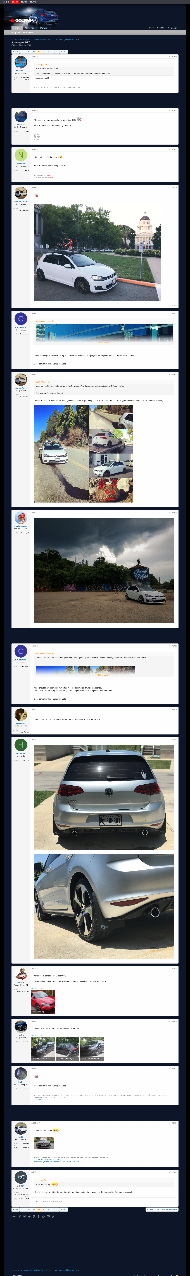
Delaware (25, 1042)
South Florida (24, 732)
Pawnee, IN (25, 533)
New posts (15, 33)
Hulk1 (20, 1082)
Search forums (27, 33)
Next (63, 52)
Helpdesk (20, 753)
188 (33, 52)
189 (38, 52)
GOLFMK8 (6, 2)
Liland (15, 45)
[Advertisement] (95, 100)
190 (43, 52)
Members (44, 28)
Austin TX (25, 760)
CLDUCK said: (41, 382)
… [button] (24, 52)
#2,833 (174, 1068)
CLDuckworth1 (21, 327)
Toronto (26, 131)
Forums (17, 28)
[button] (36, 28)
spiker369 (20, 723)
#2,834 (174, 1123)
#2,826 (174, 374)
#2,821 (174, 57)
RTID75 (20, 982)
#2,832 (174, 1021)
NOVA (27, 170)
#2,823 (174, 150)
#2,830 (174, 740)
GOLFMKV (33, 2)
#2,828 (174, 646)
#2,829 (174, 709)
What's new (29, 28)
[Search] (173, 27)
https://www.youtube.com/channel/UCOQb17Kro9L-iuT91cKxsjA (57, 1162)
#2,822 (174, 111)
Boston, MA (25, 77)
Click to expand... (104, 343)
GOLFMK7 (15, 2)
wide (21, 1137)
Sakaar (26, 1089)
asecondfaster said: (43, 321)
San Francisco (24, 210)
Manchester (24, 334)
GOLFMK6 (24, 2)
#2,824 (174, 187)
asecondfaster (21, 201)
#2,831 (174, 969)
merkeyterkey (20, 526)
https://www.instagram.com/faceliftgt (48, 1159)
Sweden (26, 1143)
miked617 (20, 71)
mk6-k (21, 1035)
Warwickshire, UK (22, 991)
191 (48, 52)
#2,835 (174, 1172)
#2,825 (174, 313)
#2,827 (174, 512)
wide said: (39, 1180)
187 (28, 52)
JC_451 (20, 1186)
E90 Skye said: (41, 65)
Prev (16, 52)
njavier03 (20, 163)
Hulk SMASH (38, 1100)
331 (57, 52)
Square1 (21, 124)
